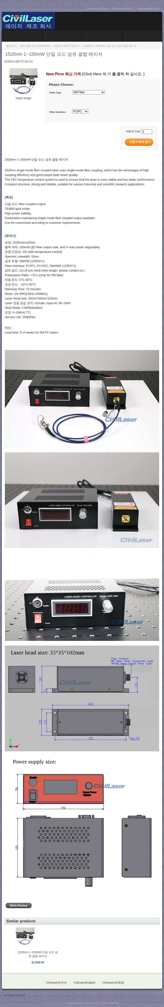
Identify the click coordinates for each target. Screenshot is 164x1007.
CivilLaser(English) (122, 8)
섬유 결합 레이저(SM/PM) (35, 46)
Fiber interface (57, 111)
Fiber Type (55, 92)
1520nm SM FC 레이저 (66, 46)
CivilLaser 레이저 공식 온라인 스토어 (87, 1002)
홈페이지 (11, 46)
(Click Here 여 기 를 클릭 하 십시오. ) (113, 74)
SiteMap (114, 1002)
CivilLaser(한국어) (97, 8)
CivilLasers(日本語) (148, 8)
